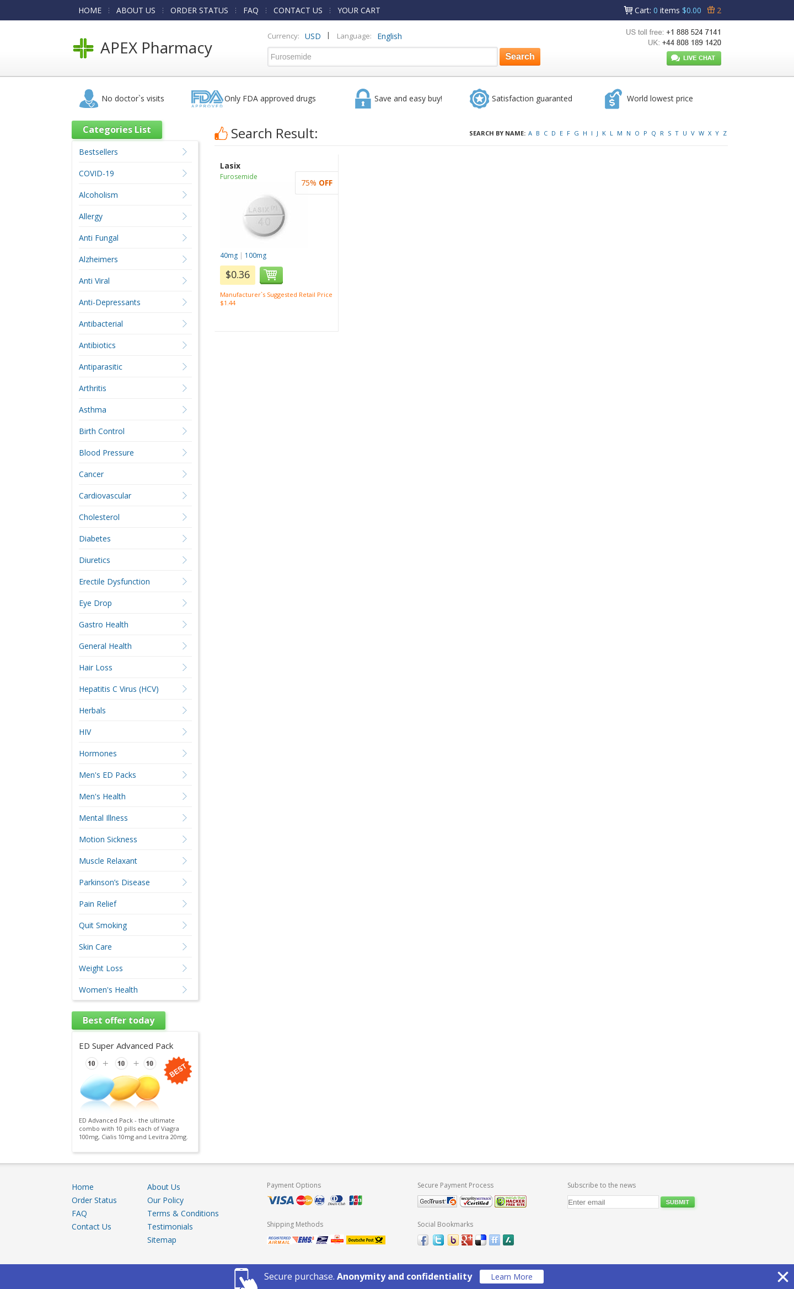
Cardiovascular (105, 495)
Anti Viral (94, 280)
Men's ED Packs (107, 775)
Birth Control (102, 431)
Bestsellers (98, 152)
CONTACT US (298, 10)
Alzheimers (98, 259)
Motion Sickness (108, 839)
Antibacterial (101, 323)
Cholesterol (99, 517)
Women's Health (108, 989)
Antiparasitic (100, 366)
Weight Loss (101, 968)
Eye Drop (95, 603)
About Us (163, 1187)
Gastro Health (103, 624)
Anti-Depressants (110, 302)
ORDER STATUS (199, 10)
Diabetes (95, 538)
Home (83, 1187)
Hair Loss (95, 667)
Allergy (91, 216)
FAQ (251, 10)
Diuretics (94, 560)
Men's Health (102, 796)
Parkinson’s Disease (114, 882)
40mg (229, 255)
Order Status (94, 1200)
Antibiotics (97, 345)
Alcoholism (98, 194)
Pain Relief (97, 903)
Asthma (92, 409)
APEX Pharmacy (156, 47)
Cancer (91, 474)
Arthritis (92, 388)
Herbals (92, 710)
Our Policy (165, 1200)
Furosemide (238, 176)
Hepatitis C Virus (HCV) (119, 689)
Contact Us (91, 1226)
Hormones (98, 753)
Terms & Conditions (183, 1213)
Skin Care (95, 946)
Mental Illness (103, 818)
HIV (85, 732)
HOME (89, 10)
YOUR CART (358, 10)
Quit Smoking (103, 925)
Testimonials (170, 1226)
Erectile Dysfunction (114, 581)
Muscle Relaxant (108, 860)
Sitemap (161, 1239)
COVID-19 (96, 173)
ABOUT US (135, 10)
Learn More (512, 1276)
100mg (255, 255)
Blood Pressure (106, 452)
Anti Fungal (99, 237)
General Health (105, 646)
